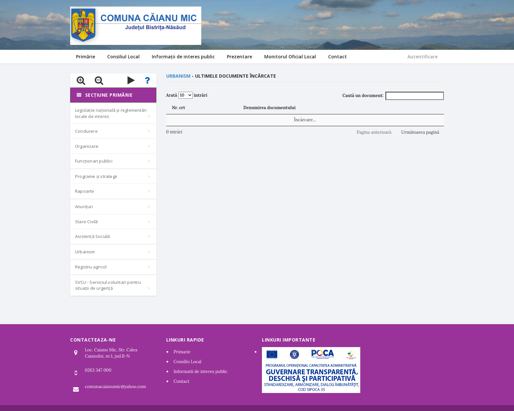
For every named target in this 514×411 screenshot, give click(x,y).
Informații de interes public (183, 56)
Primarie (182, 352)
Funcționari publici (93, 161)
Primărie (85, 56)
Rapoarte (84, 191)
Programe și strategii (96, 176)
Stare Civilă (86, 222)
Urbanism (85, 252)
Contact (337, 56)
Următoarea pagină (420, 132)
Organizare (86, 146)
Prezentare (239, 56)
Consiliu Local (188, 361)
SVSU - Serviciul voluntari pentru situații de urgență (108, 285)
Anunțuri (84, 206)
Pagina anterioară (374, 132)
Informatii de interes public (201, 371)
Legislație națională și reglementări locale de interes (111, 113)
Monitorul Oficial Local (290, 56)
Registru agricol (91, 267)
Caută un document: (393, 96)
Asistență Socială (92, 236)
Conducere (86, 131)
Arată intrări (187, 95)
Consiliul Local (123, 56)
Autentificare (422, 56)
